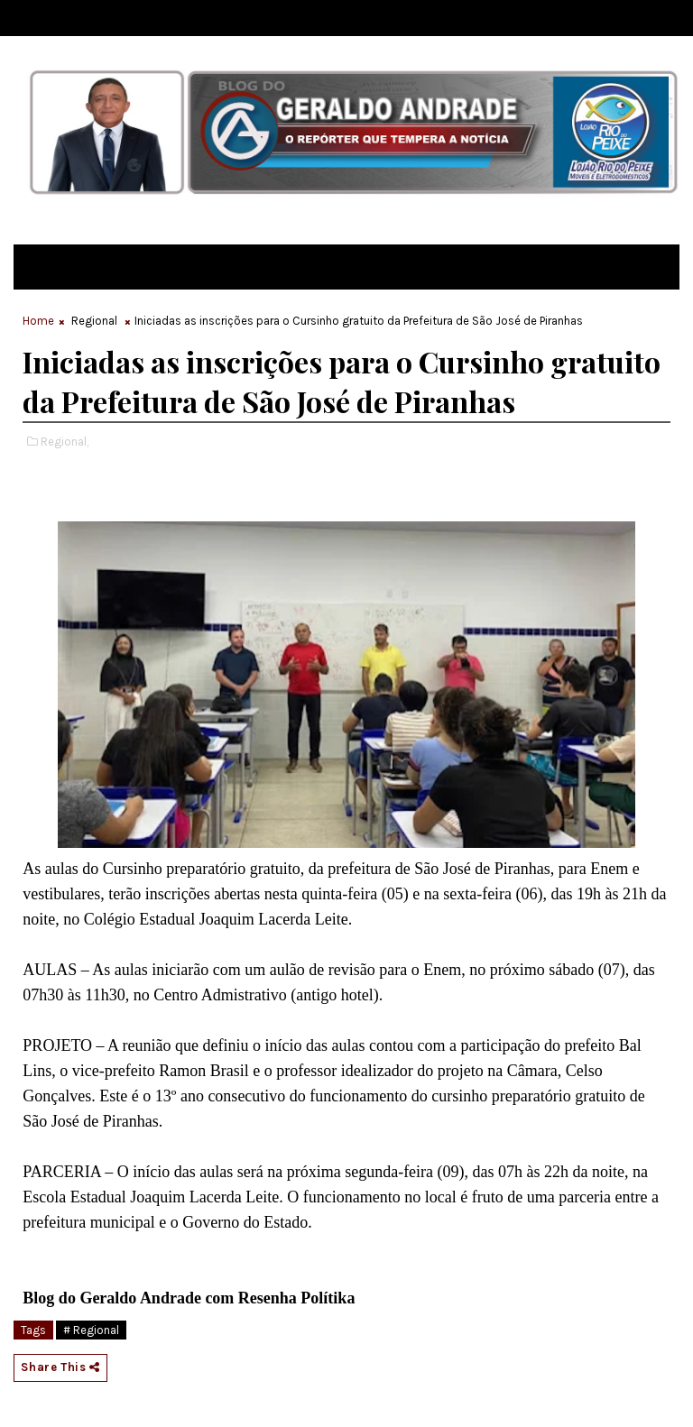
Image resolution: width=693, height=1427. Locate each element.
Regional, (64, 441)
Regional (94, 320)
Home (38, 320)
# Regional (91, 1330)
